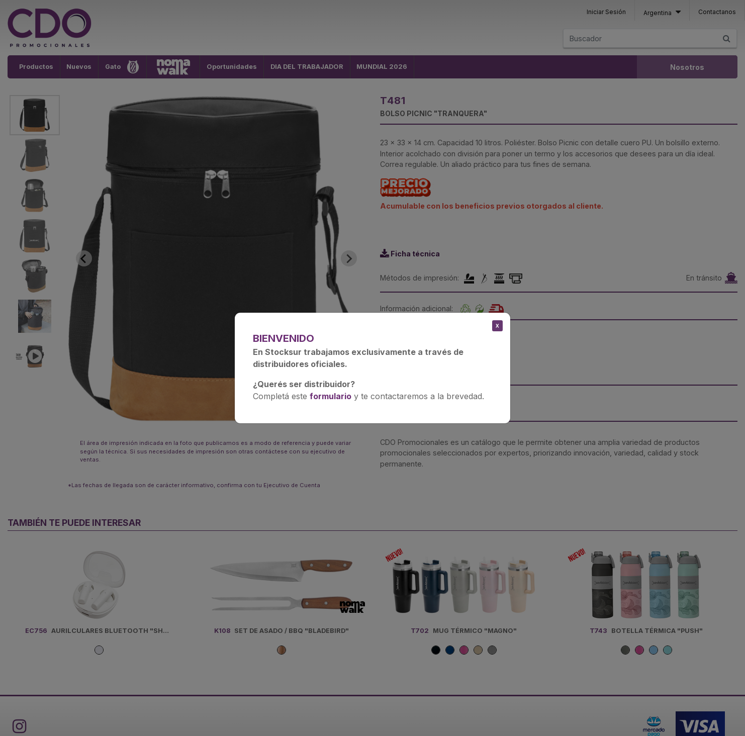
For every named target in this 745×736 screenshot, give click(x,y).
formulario (330, 396)
